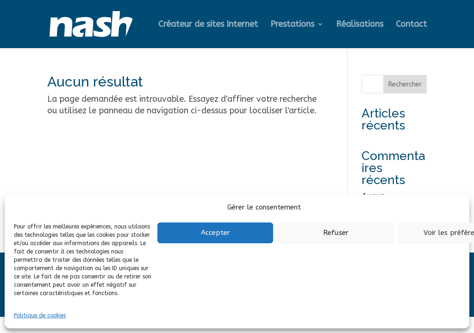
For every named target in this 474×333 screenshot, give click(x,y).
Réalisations (359, 25)
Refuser (336, 232)
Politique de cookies (40, 315)
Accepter (215, 232)
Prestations (292, 25)
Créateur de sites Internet (208, 25)
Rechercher (405, 84)
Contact (411, 25)
